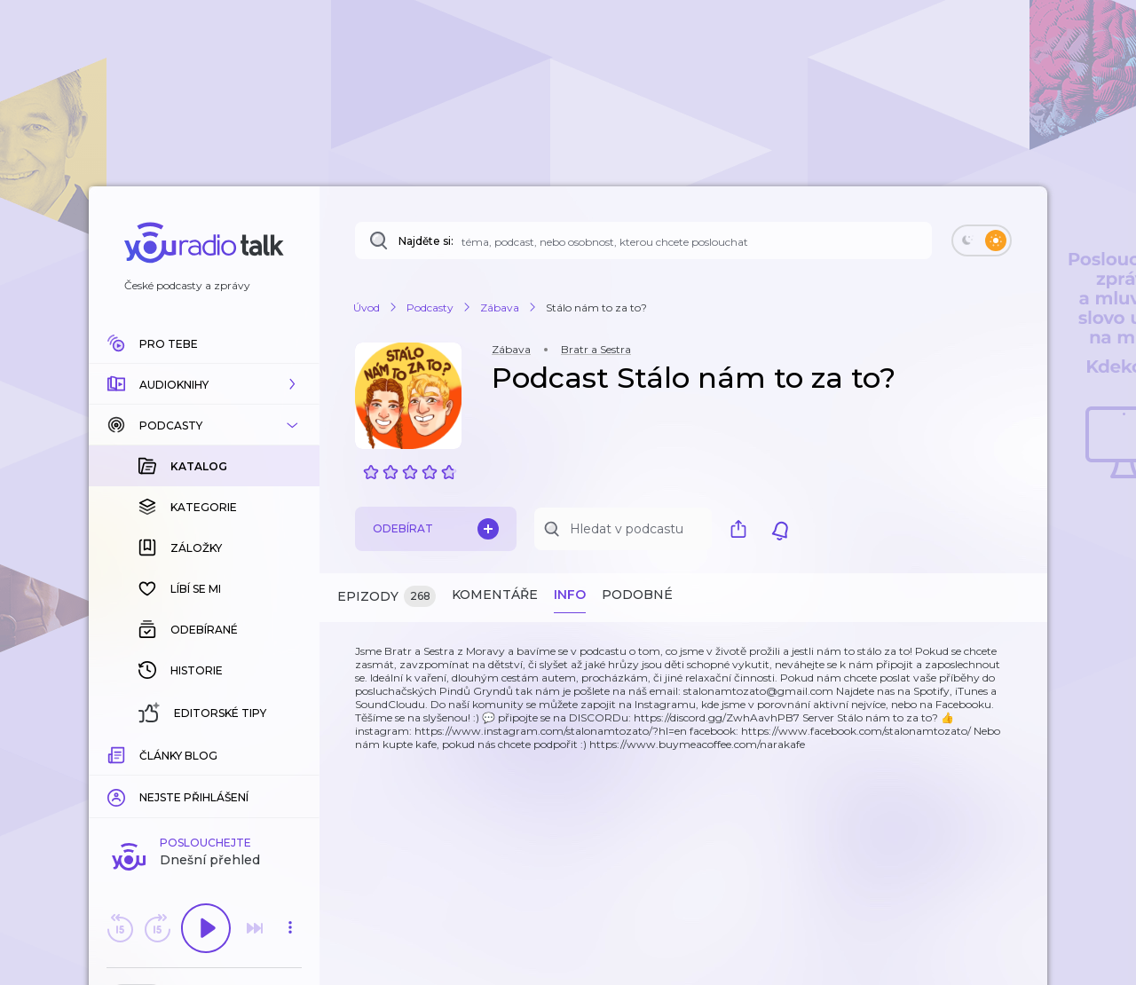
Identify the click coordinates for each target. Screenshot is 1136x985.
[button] (204, 384)
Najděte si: (426, 241)
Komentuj (204, 780)
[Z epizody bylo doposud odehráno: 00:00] (118, 753)
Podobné (637, 595)
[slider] (143, 754)
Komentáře (495, 595)
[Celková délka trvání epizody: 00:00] (290, 753)
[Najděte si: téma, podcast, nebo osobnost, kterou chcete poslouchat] (643, 240)
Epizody (386, 597)
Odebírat (436, 529)
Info (570, 595)
